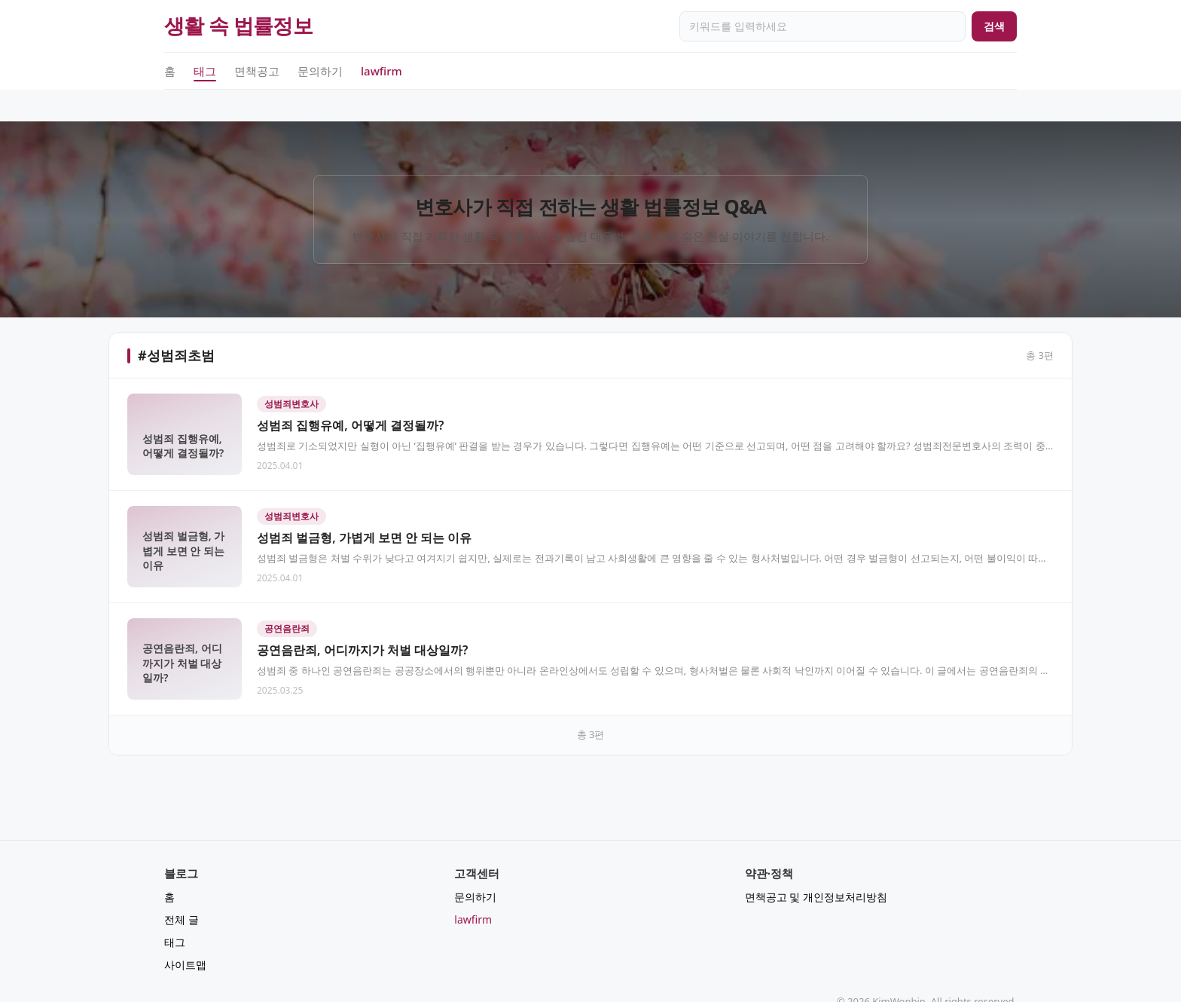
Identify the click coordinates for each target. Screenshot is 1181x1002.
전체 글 (181, 888)
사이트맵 (185, 933)
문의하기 (320, 70)
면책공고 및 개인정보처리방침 (816, 865)
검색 (994, 26)
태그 (205, 71)
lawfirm (381, 70)
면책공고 (256, 70)
